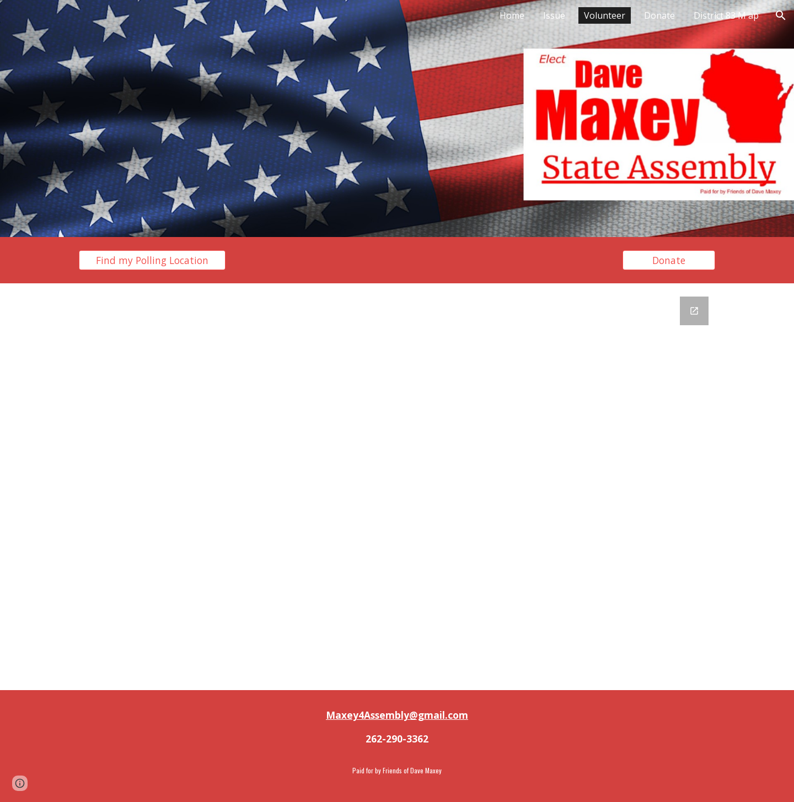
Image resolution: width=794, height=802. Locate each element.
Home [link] (512, 15)
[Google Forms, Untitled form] (397, 487)
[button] (781, 15)
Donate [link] (659, 15)
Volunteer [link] (604, 15)
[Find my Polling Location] (152, 260)
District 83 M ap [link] (726, 15)
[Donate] (669, 260)
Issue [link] (554, 15)
